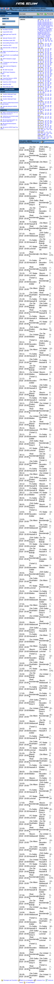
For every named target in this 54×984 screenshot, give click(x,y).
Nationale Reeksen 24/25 (9, 38)
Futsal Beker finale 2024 (8, 40)
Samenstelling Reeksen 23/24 (10, 43)
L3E (51, 129)
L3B (42, 129)
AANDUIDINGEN (35, 8)
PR (42, 47)
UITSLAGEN (16, 8)
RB (51, 41)
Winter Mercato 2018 (7, 86)
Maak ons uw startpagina (26, 980)
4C (50, 39)
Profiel (41, 14)
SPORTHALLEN (48, 10)
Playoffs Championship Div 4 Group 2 (45, 28)
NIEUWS (25, 10)
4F (43, 41)
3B (38, 20)
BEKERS (43, 8)
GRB (39, 47)
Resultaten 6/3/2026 (7, 29)
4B (48, 39)
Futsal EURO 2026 (7, 32)
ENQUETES (39, 10)
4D (38, 41)
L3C (45, 129)
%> (5, 18)
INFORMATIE (31, 10)
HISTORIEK (3, 11)
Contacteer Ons (40, 980)
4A (45, 20)
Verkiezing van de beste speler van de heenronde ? (9, 117)
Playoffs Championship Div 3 (45, 23)
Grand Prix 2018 (6, 84)
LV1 (47, 134)
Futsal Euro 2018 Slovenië (9, 82)
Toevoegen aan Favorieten (10, 980)
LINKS (20, 10)
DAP (46, 41)
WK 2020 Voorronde (7, 69)
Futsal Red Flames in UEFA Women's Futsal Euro (8, 79)
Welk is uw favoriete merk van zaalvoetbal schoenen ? (9, 113)
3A (50, 19)
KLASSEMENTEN (25, 8)
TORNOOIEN (13, 10)
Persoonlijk (50, 14)
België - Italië (5, 76)
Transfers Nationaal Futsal (9, 94)
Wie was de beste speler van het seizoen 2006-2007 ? (8, 120)
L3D (48, 129)
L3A (39, 129)
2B (48, 19)
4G (48, 20)
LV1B (42, 130)
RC (38, 42)
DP (45, 46)
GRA (49, 46)
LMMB (43, 134)
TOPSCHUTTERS (4, 10)
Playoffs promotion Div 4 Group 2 (44, 36)
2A (45, 19)
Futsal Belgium (31, 982)
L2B (50, 128)
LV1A (39, 130)
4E (40, 41)
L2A (47, 128)
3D (43, 20)
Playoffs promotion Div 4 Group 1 (44, 35)
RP (41, 42)
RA (49, 41)
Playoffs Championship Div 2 (45, 22)
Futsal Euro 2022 (6, 45)
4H (48, 55)
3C (41, 20)
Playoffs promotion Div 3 (44, 32)
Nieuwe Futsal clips (7, 96)
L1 (44, 128)
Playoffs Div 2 (41, 29)
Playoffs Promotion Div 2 (45, 31)
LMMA (39, 134)
